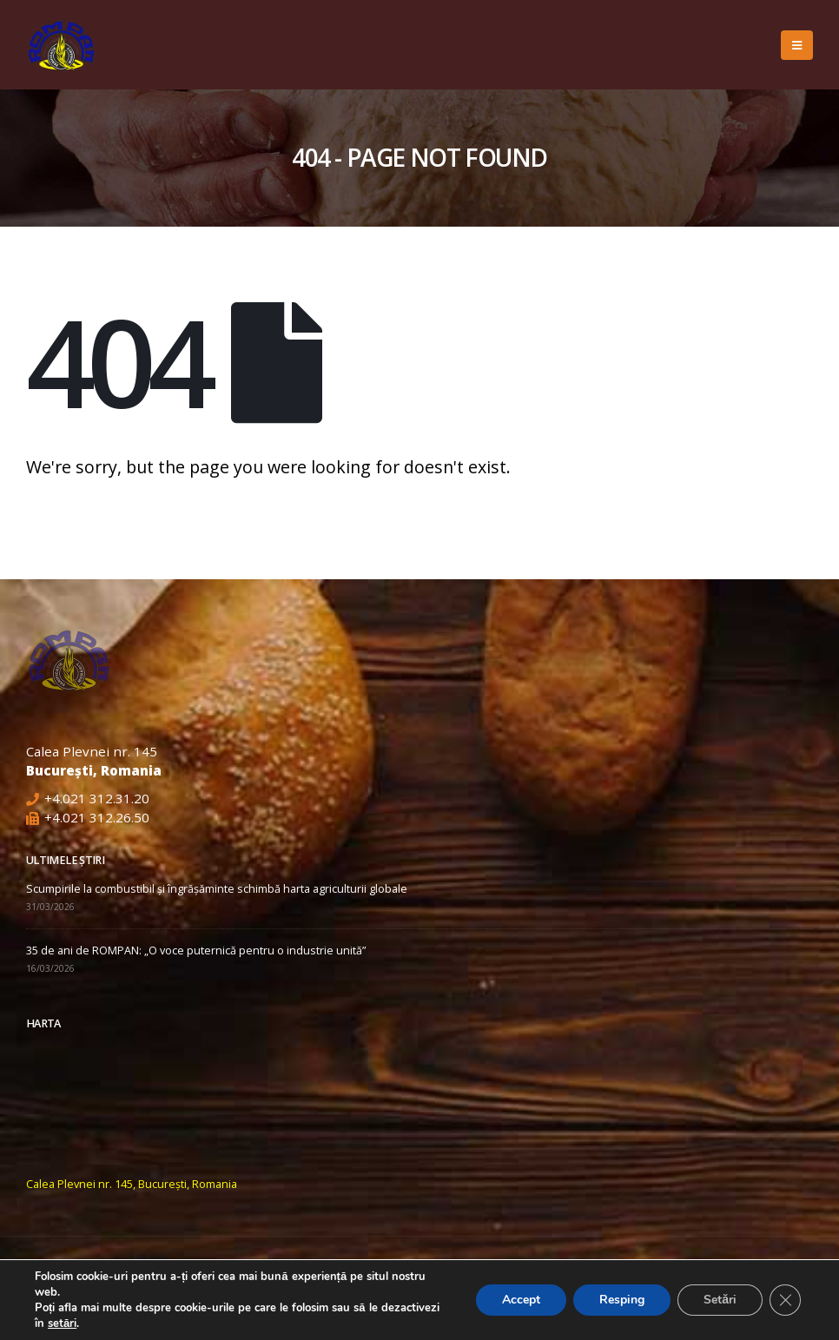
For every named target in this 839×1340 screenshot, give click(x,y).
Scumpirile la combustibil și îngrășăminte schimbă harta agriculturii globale (216, 888)
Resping (621, 1299)
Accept (521, 1299)
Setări (720, 1299)
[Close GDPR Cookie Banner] (785, 1300)
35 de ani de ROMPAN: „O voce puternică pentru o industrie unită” (196, 950)
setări (62, 1323)
